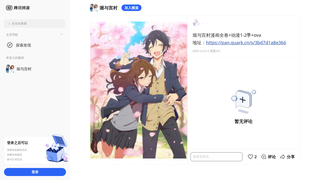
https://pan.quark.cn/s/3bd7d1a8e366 (246, 43)
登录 (35, 172)
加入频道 (131, 7)
